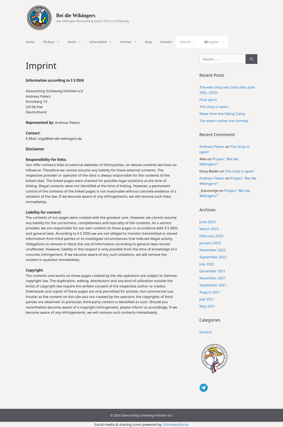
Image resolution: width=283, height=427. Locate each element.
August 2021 (209, 292)
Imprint (190, 42)
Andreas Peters (211, 146)
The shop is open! (213, 106)
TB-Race (53, 42)
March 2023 (209, 228)
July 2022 (206, 264)
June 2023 (207, 221)
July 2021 (206, 299)
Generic (205, 332)
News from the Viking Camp (222, 113)
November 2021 (212, 278)
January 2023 (210, 242)
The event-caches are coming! (223, 120)
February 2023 (211, 235)
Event (76, 42)
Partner (130, 42)
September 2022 (213, 257)
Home (30, 42)
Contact (165, 42)
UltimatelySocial (175, 424)
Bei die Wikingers (75, 15)
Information (103, 42)
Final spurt (208, 99)
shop (148, 42)
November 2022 (212, 250)
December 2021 (212, 271)
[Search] (251, 59)
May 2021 (207, 306)
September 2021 (213, 285)
